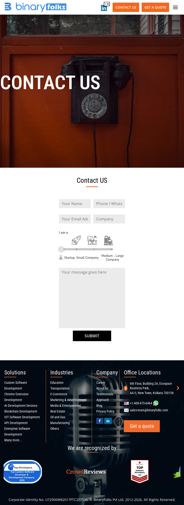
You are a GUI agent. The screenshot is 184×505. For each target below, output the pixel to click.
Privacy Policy (105, 411)
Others (54, 428)
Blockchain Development (20, 411)
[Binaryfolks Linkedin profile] (108, 421)
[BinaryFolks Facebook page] (99, 421)
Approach (102, 400)
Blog (99, 405)
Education (56, 382)
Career (100, 382)
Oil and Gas (57, 417)
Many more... (13, 440)
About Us (102, 388)
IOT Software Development (22, 417)
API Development (16, 423)
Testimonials (104, 394)
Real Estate (57, 411)
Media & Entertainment (65, 405)
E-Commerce (58, 394)
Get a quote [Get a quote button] (155, 7)
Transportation (59, 388)
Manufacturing (60, 423)
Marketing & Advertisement (68, 400)
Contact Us (125, 7)
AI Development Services (20, 405)
